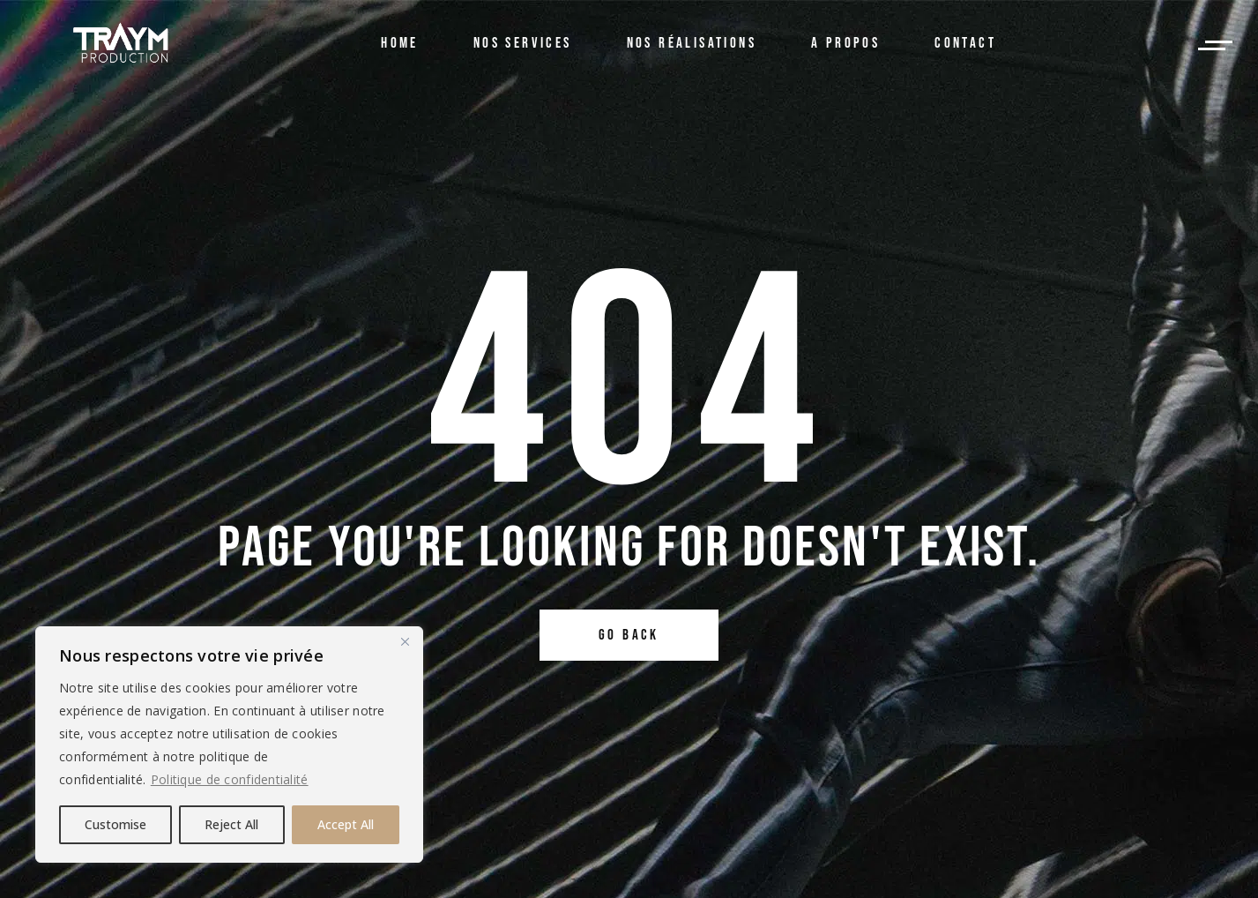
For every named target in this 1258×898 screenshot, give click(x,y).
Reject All (231, 824)
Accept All (345, 824)
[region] (229, 744)
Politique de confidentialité (230, 779)
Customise (115, 824)
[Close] (404, 641)
